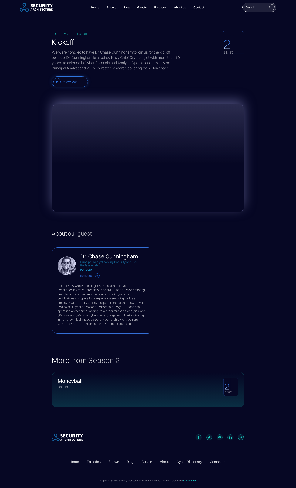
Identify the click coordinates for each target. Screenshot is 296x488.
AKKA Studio (189, 480)
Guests (142, 7)
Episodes (160, 7)
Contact (198, 7)
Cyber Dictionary (189, 462)
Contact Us (218, 462)
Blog (127, 7)
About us (180, 7)
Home (95, 7)
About (164, 462)
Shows (111, 7)
